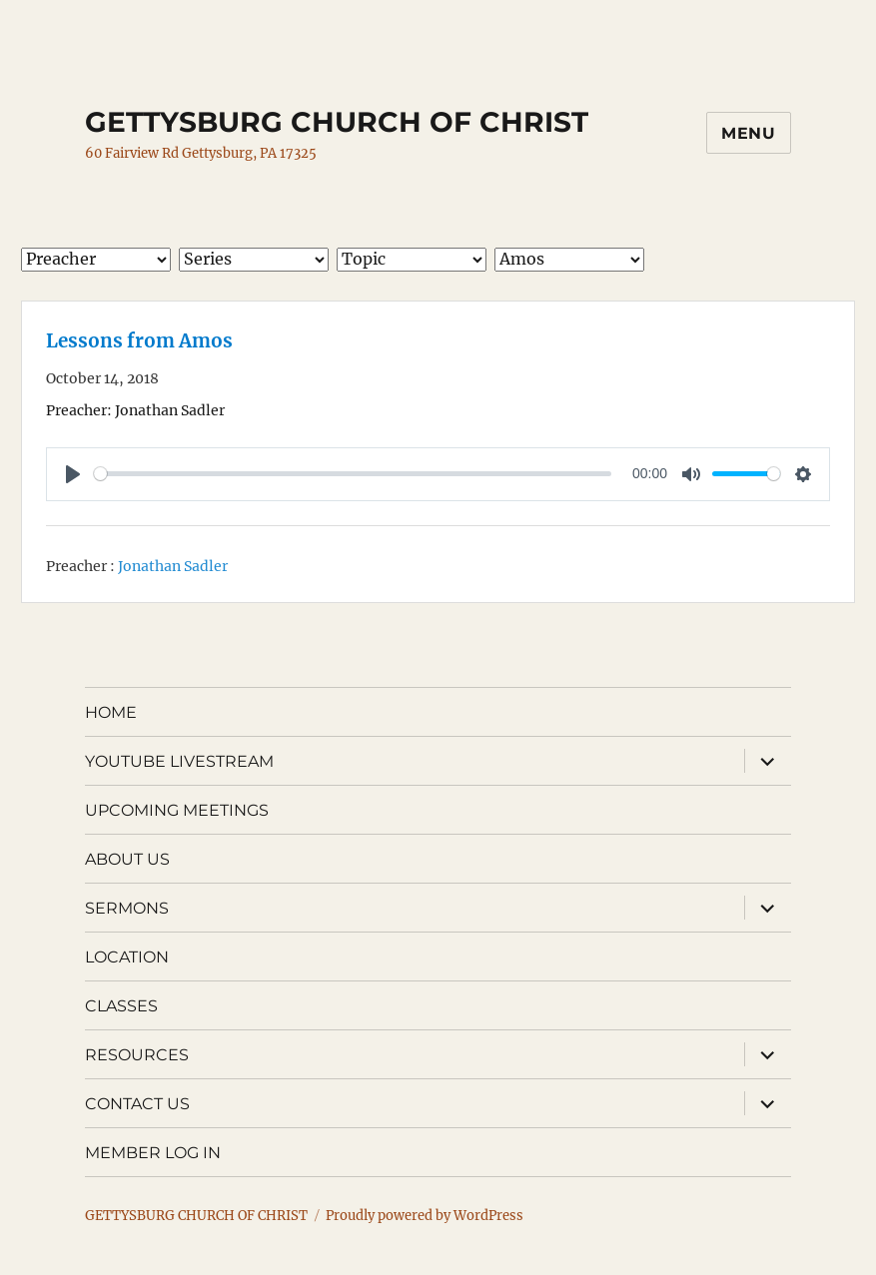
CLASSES (121, 1005)
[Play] (73, 474)
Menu (748, 133)
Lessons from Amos (139, 340)
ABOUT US (127, 859)
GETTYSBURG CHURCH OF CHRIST (336, 122)
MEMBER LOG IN (153, 1152)
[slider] (352, 473)
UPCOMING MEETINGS (177, 810)
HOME (111, 712)
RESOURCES (137, 1054)
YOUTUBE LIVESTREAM (179, 761)
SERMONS (127, 908)
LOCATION (127, 957)
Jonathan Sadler (173, 566)
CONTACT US (137, 1103)
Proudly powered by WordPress (424, 1215)
